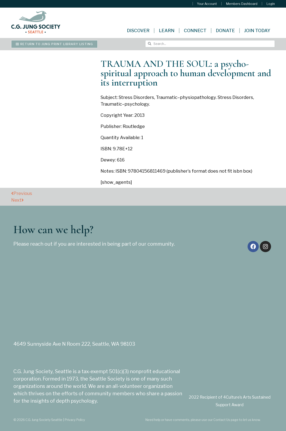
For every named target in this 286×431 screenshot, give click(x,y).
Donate (225, 30)
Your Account (207, 3)
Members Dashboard (241, 3)
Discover (138, 30)
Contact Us (221, 420)
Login (270, 3)
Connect (195, 30)
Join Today (257, 30)
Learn (167, 30)
